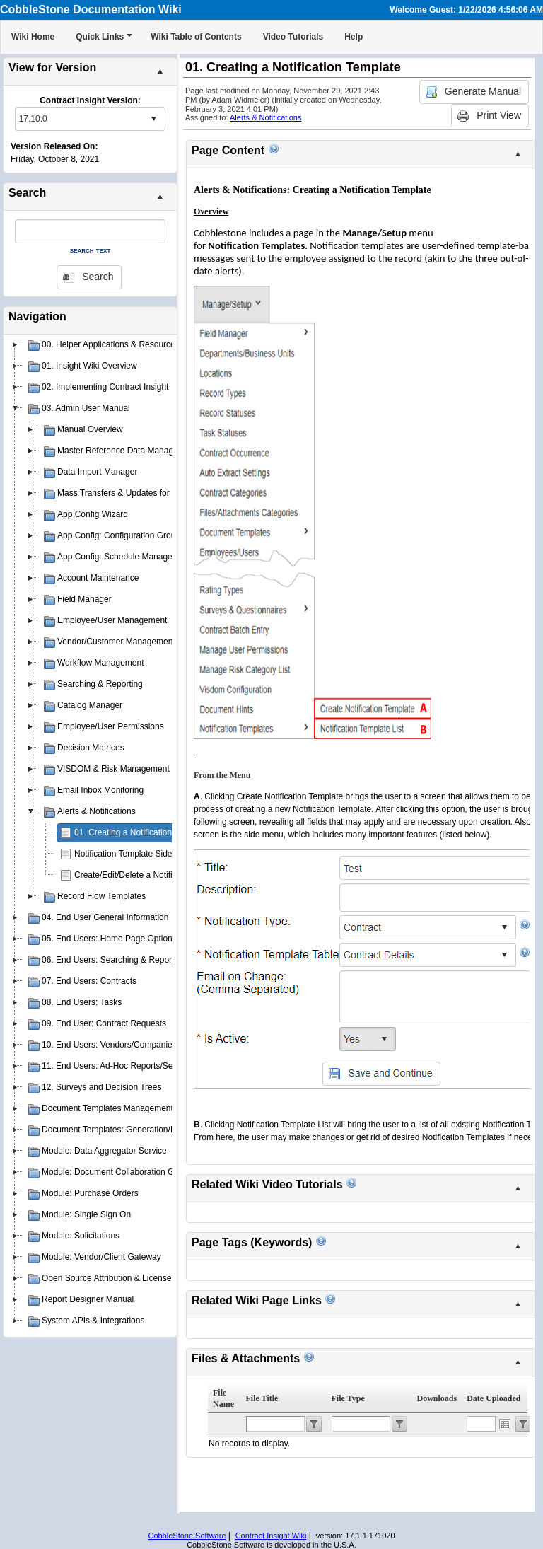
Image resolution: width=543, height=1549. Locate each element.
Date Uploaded (493, 1398)
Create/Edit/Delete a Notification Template (153, 875)
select (153, 119)
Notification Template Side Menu (135, 854)
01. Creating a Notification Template (141, 832)
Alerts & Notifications (265, 117)
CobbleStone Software (187, 1535)
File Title (262, 1398)
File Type (348, 1398)
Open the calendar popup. (505, 1424)
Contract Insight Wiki (271, 1535)
